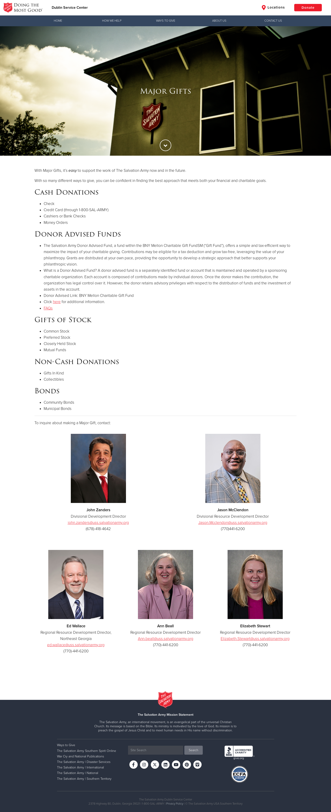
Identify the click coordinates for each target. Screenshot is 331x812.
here (57, 301)
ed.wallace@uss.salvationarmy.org (76, 645)
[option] (165, 91)
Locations (273, 7)
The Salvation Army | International (80, 767)
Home (58, 21)
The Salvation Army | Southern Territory (84, 779)
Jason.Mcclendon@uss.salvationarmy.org (232, 522)
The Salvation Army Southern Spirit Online (86, 751)
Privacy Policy (174, 804)
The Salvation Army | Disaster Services (83, 762)
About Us (219, 21)
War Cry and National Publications (80, 756)
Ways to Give (165, 21)
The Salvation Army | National (77, 773)
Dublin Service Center (70, 7)
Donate (308, 8)
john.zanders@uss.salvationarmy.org (98, 522)
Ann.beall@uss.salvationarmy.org (165, 638)
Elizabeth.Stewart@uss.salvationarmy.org (255, 638)
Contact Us (273, 21)
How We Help (111, 21)
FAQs (48, 308)
